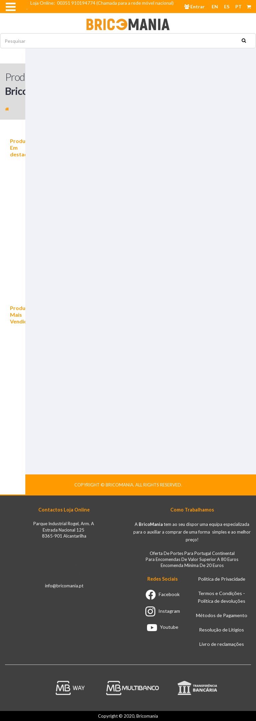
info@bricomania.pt (64, 585)
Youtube (162, 627)
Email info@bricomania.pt (56, 15)
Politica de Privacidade (221, 579)
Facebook (163, 594)
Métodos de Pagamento (221, 615)
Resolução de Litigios (221, 629)
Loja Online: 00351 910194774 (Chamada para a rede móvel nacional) (103, 3)
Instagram (162, 611)
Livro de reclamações (221, 644)
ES (226, 6)
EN (215, 6)
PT (238, 6)
